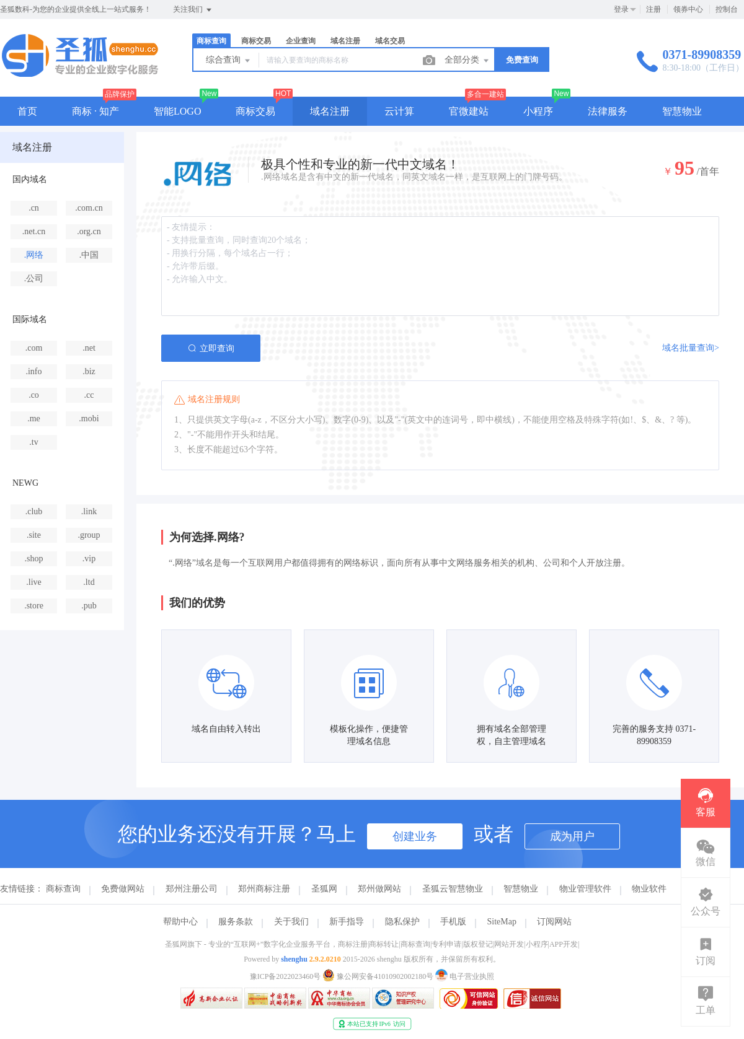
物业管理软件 (585, 888)
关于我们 (291, 921)
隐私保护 (402, 921)
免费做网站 (122, 888)
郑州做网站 (379, 888)
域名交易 (390, 41)
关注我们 (193, 10)
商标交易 (256, 41)
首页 (27, 111)
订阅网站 (554, 921)
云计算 (399, 111)
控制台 (726, 9)
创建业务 (414, 836)
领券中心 (688, 9)
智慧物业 (682, 111)
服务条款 (235, 921)
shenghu (294, 959)
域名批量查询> (690, 348)
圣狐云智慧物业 (452, 888)
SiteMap (501, 921)
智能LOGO (177, 111)
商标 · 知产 (95, 111)
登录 (621, 9)
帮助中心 (180, 921)
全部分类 (467, 60)
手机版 (453, 921)
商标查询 (211, 41)
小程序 (538, 111)
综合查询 (229, 60)
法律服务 (607, 111)
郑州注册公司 (192, 888)
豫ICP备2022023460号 (285, 976)
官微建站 (469, 111)
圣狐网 (324, 888)
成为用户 (572, 836)
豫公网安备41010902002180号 (378, 976)
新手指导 (346, 921)
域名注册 (345, 41)
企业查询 (301, 41)
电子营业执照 (464, 976)
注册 (653, 9)
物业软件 (649, 888)
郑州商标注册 (264, 888)
